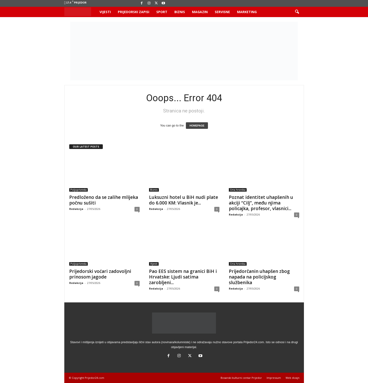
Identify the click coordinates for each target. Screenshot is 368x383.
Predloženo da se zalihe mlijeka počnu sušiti (103, 200)
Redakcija (76, 209)
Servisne (222, 12)
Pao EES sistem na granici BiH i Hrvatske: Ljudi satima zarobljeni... (183, 277)
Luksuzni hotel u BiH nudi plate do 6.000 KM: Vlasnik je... (183, 200)
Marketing (247, 12)
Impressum (274, 377)
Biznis (179, 12)
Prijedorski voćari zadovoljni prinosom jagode (100, 274)
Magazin (200, 12)
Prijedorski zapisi (133, 12)
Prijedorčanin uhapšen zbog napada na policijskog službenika (259, 277)
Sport (161, 12)
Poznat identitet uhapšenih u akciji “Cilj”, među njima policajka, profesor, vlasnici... (261, 203)
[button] (297, 12)
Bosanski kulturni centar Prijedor (241, 377)
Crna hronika (237, 189)
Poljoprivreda (78, 189)
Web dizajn (292, 377)
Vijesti (105, 12)
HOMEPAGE (196, 125)
